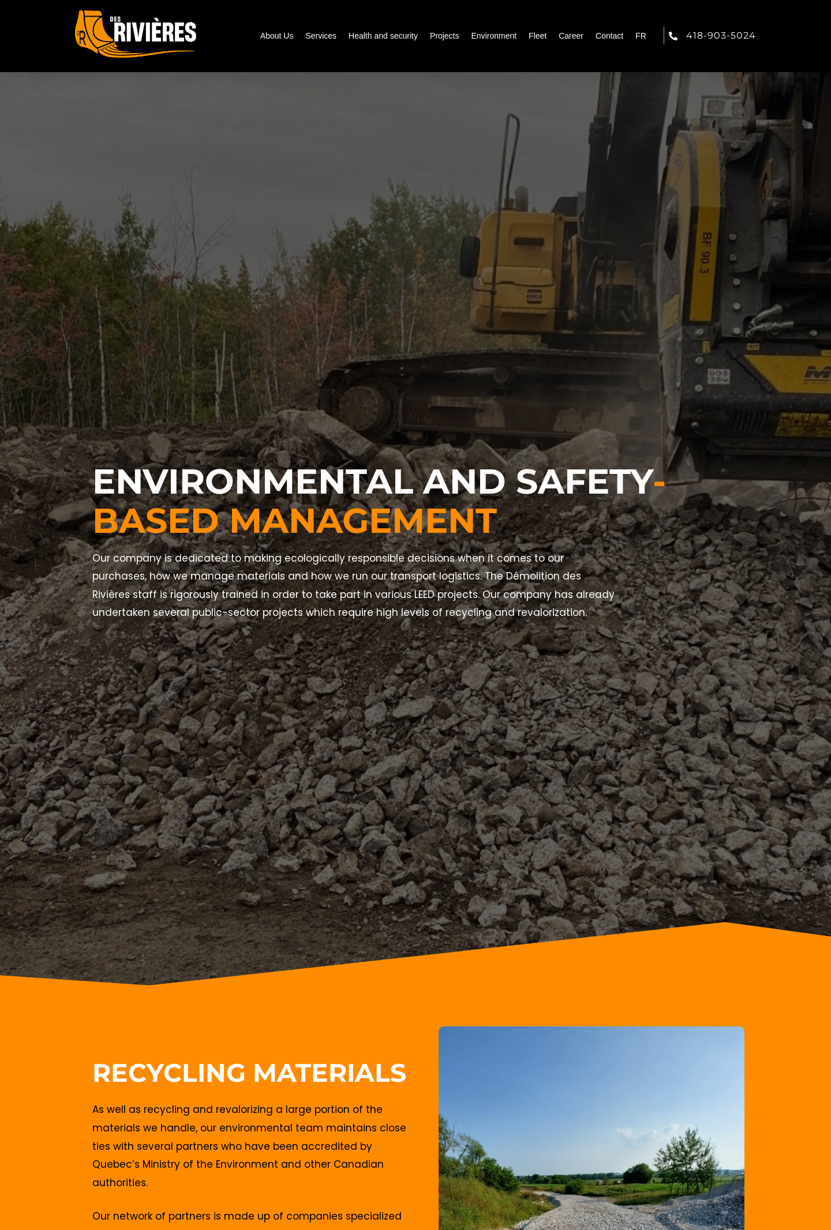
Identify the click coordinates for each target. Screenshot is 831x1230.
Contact (609, 35)
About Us (277, 35)
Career (571, 35)
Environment (494, 35)
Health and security (383, 35)
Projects (444, 35)
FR (640, 35)
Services (320, 35)
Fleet (537, 35)
